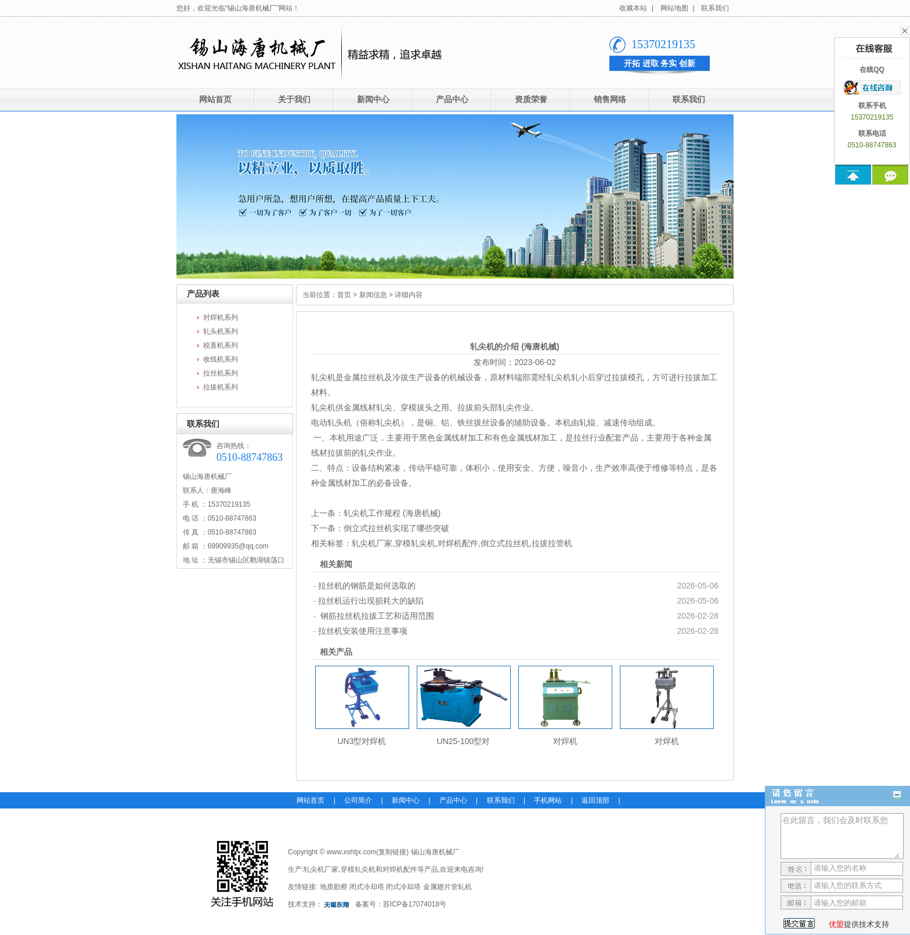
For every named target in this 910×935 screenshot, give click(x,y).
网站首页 (215, 99)
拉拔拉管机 (552, 543)
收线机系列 (220, 359)
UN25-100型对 (463, 741)
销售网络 (610, 99)
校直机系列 (220, 345)
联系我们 (715, 8)
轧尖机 (323, 377)
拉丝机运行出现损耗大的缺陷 (371, 600)
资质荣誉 (531, 99)
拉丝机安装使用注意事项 (362, 631)
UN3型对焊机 (361, 741)
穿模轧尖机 (415, 543)
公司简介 (358, 800)
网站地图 (674, 8)
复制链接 (392, 852)
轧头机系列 (220, 331)
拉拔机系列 (220, 387)
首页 (344, 295)
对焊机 (565, 741)
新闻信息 (373, 295)
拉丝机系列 (220, 373)
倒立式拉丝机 (505, 543)
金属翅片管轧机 (447, 887)
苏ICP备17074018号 (414, 904)
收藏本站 (633, 8)
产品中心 (452, 99)
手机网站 (548, 800)
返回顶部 (595, 800)
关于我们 (294, 99)
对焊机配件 (458, 543)
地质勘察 (334, 887)
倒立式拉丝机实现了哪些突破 (396, 528)
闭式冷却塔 (366, 887)
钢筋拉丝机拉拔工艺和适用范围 (376, 615)
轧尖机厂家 (372, 543)
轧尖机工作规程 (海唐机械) (392, 513)
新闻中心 (373, 99)
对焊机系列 (220, 317)
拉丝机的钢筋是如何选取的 (367, 585)
